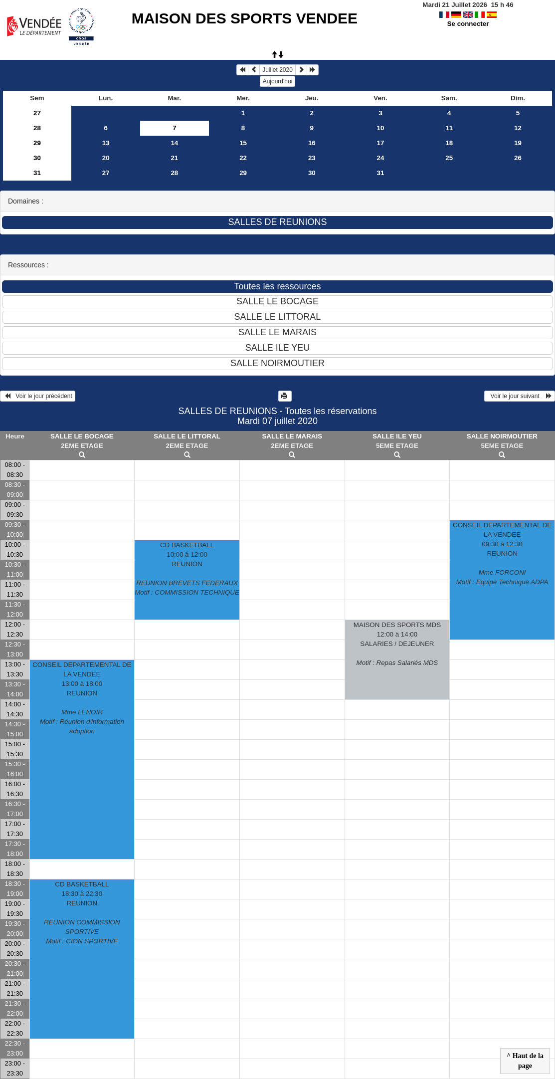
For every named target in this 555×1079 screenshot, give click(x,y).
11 (449, 128)
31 (37, 173)
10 (380, 128)
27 (37, 113)
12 (518, 128)
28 (37, 128)
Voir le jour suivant (519, 396)
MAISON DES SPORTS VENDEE (245, 18)
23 (312, 158)
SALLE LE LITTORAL (187, 436)
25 (449, 158)
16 (312, 143)
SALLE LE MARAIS (292, 436)
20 (106, 158)
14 (174, 143)
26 (518, 158)
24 (380, 158)
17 (380, 143)
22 (243, 158)
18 (449, 143)
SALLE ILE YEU (397, 436)
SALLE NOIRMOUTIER (502, 436)
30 (37, 158)
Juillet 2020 (277, 69)
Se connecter (468, 23)
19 (518, 143)
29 (37, 143)
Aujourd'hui (278, 81)
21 (174, 158)
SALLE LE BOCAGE (82, 436)
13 (106, 143)
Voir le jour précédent (37, 396)
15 (243, 143)
